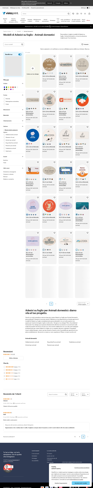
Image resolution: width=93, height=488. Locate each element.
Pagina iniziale (7, 31)
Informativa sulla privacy (26, 483)
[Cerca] (68, 13)
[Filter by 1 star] (4, 375)
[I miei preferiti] (81, 13)
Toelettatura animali (75, 337)
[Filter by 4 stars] (4, 365)
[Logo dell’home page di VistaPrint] (10, 13)
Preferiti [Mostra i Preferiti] (84, 44)
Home (12, 483)
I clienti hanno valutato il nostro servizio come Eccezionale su (72, 458)
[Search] (65, 390)
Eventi (5, 152)
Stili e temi (6, 164)
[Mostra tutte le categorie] (10, 126)
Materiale (6, 111)
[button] (46, 299)
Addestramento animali (32, 337)
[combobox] (45, 14)
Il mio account (35, 449)
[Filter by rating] (74, 390)
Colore (5, 79)
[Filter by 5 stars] (4, 362)
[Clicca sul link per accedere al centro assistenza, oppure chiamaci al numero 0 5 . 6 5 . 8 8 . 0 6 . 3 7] (73, 14)
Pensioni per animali (53, 340)
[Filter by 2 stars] (4, 372)
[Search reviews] (56, 390)
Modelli (19, 31)
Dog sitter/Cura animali (54, 337)
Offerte (88, 20)
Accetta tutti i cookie (81, 483)
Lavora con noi (50, 451)
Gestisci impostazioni (61, 483)
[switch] (86, 8)
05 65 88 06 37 (6, 483)
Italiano (66, 3)
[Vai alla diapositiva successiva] (91, 26)
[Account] (85, 14)
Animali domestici (28, 31)
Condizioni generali (7, 485)
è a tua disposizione (13, 455)
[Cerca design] (22, 44)
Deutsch (49, 3)
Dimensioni (6, 105)
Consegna (34, 454)
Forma (5, 90)
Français (58, 3)
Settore (5, 122)
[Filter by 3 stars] (4, 369)
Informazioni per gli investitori (52, 454)
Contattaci (34, 451)
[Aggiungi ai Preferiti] (54, 52)
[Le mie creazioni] (77, 13)
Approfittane (64, 26)
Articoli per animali (30, 340)
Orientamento (7, 116)
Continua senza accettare (81, 467)
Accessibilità (35, 456)
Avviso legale (17, 483)
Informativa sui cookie (76, 479)
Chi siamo (49, 449)
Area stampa (50, 458)
